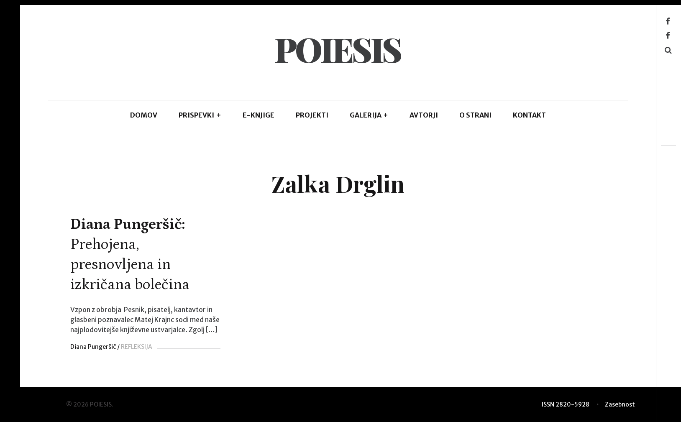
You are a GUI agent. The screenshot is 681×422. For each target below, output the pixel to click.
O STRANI (475, 115)
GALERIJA (369, 115)
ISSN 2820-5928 (565, 404)
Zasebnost (620, 404)
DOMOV (143, 115)
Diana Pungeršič (93, 346)
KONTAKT (529, 115)
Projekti (312, 115)
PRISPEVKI (200, 115)
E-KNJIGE (258, 115)
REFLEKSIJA (136, 346)
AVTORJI (424, 115)
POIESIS (337, 48)
